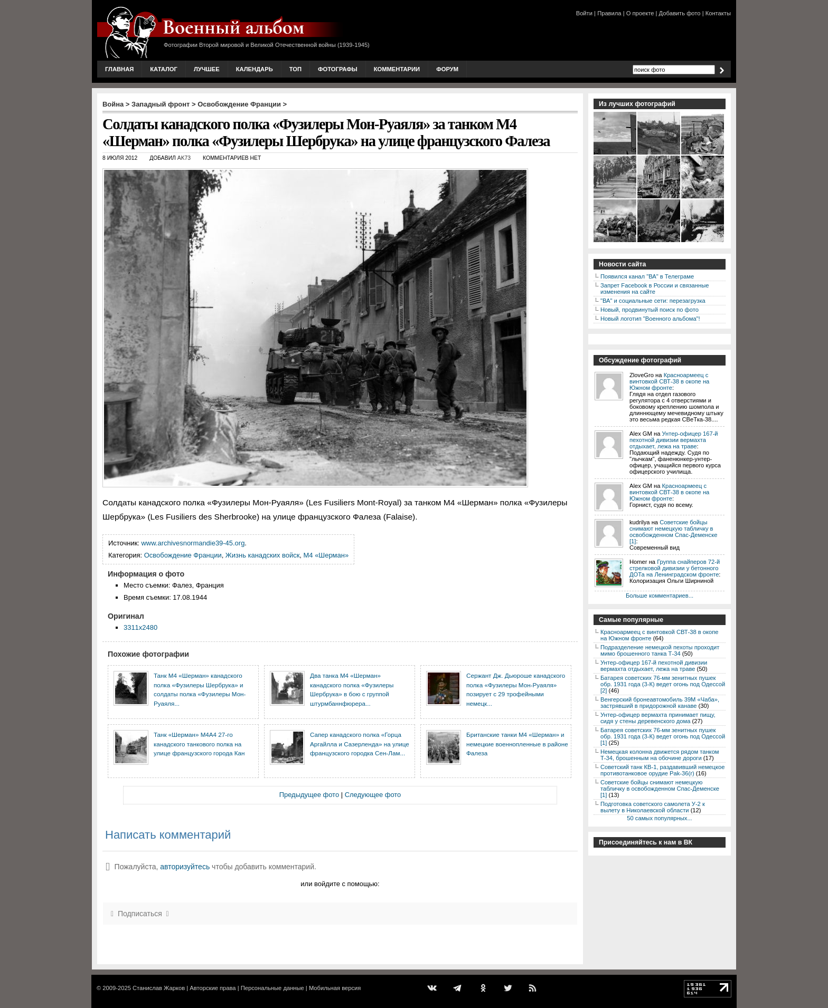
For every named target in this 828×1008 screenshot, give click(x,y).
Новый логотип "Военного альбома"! (650, 318)
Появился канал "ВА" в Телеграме (647, 276)
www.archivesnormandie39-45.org (193, 543)
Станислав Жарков (159, 988)
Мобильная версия (335, 988)
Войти (584, 13)
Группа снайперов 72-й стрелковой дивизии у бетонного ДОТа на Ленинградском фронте (674, 568)
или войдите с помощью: (339, 884)
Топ (295, 69)
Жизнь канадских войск (262, 555)
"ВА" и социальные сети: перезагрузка (652, 300)
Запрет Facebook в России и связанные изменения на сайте (654, 288)
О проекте (640, 13)
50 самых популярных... (659, 818)
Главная (119, 69)
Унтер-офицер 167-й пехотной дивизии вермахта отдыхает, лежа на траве (673, 439)
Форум (447, 69)
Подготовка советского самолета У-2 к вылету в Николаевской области (652, 807)
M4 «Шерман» (326, 555)
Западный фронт (160, 104)
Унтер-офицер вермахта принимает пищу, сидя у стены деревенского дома (658, 718)
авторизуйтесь (185, 866)
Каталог (163, 69)
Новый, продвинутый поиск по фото (649, 309)
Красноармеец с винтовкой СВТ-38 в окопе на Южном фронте (669, 381)
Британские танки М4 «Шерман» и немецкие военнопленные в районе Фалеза (517, 743)
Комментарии (397, 69)
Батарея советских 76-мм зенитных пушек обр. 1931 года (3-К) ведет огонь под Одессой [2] (662, 684)
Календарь (254, 69)
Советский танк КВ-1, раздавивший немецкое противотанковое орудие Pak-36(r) (662, 770)
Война (113, 104)
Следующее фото (373, 795)
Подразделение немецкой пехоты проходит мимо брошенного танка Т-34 (659, 650)
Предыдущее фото (309, 795)
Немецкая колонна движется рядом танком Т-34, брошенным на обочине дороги (659, 754)
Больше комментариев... (659, 595)
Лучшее (207, 69)
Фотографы (337, 69)
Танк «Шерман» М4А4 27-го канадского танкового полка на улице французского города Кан (199, 743)
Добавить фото (680, 13)
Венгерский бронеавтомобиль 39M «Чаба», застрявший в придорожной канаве (659, 702)
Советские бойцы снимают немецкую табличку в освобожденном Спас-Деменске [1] (673, 531)
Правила (609, 13)
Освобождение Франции (239, 104)
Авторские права (213, 988)
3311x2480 (140, 627)
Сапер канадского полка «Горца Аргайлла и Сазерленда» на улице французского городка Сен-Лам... (359, 743)
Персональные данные (272, 988)
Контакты (718, 13)
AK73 (184, 158)
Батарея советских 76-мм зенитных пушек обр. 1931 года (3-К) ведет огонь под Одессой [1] (662, 736)
